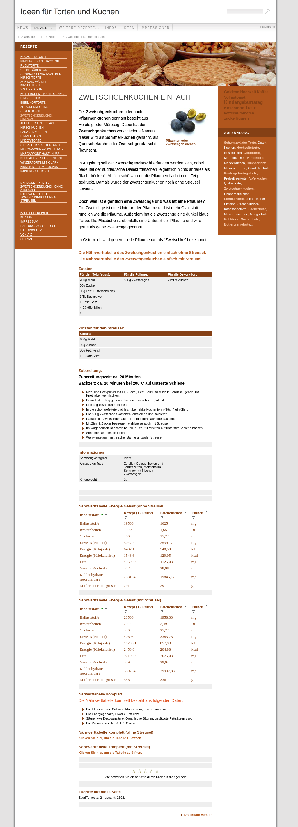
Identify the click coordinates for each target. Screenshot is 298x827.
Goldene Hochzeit (240, 92)
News (23, 27)
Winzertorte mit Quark (39, 162)
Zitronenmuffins (34, 107)
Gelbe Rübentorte (35, 70)
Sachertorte (31, 89)
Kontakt (27, 217)
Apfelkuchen (258, 178)
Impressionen (155, 27)
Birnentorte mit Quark (39, 166)
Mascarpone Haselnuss (39, 153)
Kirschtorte (234, 108)
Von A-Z (26, 234)
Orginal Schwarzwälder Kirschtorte (40, 76)
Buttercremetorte (237, 224)
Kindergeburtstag (243, 102)
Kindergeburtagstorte (240, 173)
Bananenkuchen (33, 132)
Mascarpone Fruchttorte (42, 149)
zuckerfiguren (236, 118)
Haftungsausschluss (38, 226)
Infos (111, 27)
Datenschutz (31, 230)
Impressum (29, 221)
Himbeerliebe (31, 98)
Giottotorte (30, 111)
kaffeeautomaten (239, 113)
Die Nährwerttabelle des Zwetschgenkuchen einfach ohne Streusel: (142, 253)
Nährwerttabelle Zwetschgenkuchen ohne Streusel (41, 186)
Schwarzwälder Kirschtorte (33, 83)
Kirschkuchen (32, 127)
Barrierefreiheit (34, 212)
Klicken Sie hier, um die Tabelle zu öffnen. (110, 738)
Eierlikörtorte (33, 102)
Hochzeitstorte (33, 56)
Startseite (28, 36)
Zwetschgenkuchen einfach (85, 36)
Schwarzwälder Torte (240, 142)
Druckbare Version (198, 815)
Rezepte (43, 28)
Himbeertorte (257, 163)
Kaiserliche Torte (35, 171)
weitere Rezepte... (79, 27)
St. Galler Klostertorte (40, 145)
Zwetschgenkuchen (239, 188)
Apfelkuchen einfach (37, 123)
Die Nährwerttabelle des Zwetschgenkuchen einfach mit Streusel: (141, 259)
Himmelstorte (31, 136)
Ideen (129, 27)
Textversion (267, 27)
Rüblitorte (29, 65)
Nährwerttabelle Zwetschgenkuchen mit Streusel (39, 197)
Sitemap (26, 239)
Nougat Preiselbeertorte (41, 158)
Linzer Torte (30, 140)
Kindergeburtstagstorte (41, 61)
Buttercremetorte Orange (43, 93)
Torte (250, 107)
